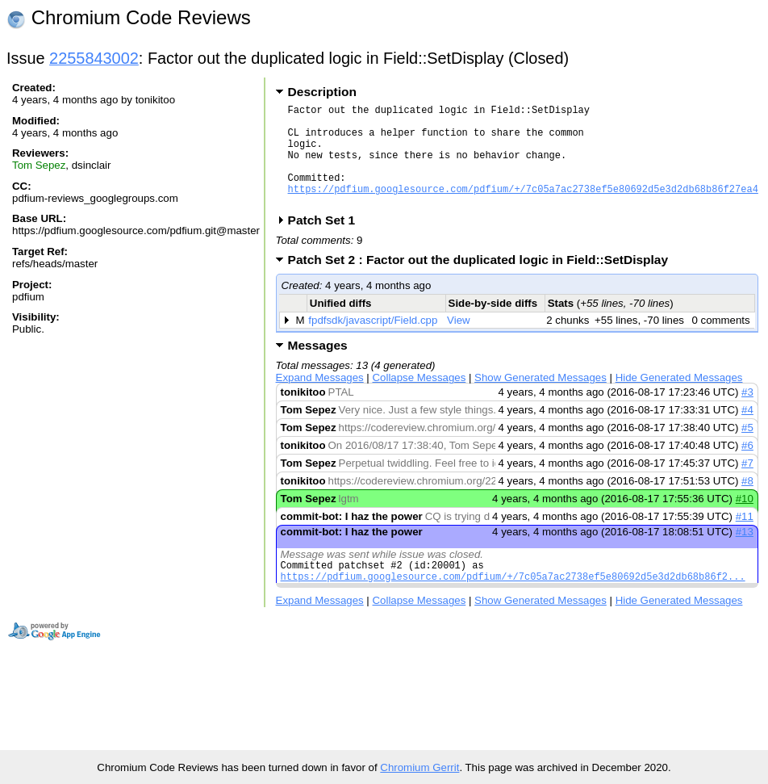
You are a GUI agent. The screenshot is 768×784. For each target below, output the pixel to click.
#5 (747, 449)
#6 (747, 467)
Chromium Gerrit (419, 767)
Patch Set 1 (327, 242)
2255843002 (94, 58)
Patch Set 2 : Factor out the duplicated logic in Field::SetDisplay (483, 281)
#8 (747, 503)
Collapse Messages (419, 399)
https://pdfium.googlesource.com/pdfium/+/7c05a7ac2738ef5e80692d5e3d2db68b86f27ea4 (523, 208)
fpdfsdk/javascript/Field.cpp (372, 342)
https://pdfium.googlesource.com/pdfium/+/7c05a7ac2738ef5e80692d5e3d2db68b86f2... (513, 603)
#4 (747, 432)
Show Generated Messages (540, 399)
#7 (747, 485)
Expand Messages (320, 399)
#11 (744, 538)
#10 (744, 520)
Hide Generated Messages (679, 399)
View (458, 342)
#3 (747, 414)
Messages (318, 367)
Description (322, 92)
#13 (744, 553)
